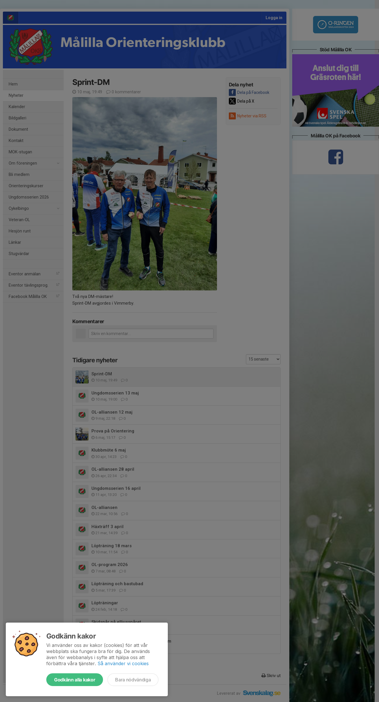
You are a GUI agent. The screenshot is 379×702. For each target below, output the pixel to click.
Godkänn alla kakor (74, 680)
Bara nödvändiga (133, 680)
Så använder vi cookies (123, 663)
